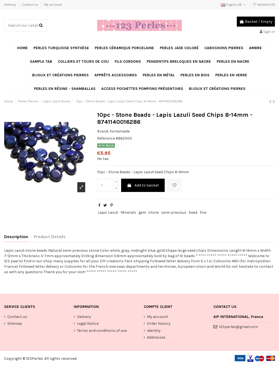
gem (142, 212)
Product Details (50, 236)
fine (203, 212)
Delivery (10, 5)
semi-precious (173, 212)
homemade (120, 131)
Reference (106, 138)
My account (53, 5)
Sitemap (14, 323)
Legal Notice (88, 323)
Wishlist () (264, 5)
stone (153, 212)
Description (16, 236)
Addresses (156, 337)
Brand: (103, 131)
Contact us (30, 5)
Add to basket (143, 185)
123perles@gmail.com (238, 326)
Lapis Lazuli (108, 212)
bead (193, 212)
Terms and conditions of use (102, 330)
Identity (154, 330)
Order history (159, 323)
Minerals (128, 212)
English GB (234, 5)
